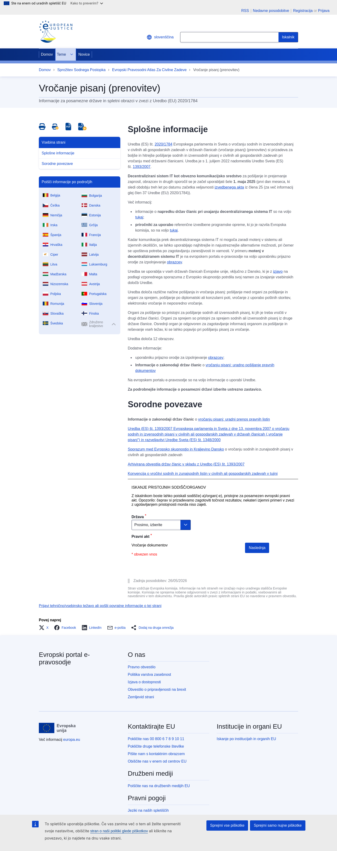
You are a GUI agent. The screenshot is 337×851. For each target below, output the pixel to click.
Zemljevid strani (141, 697)
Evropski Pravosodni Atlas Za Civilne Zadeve (149, 70)
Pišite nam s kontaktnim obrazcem (156, 754)
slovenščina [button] (160, 37)
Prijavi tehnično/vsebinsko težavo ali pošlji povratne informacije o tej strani (100, 606)
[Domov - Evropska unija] (57, 728)
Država (138, 517)
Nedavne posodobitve (271, 11)
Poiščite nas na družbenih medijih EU (159, 786)
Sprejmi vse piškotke (227, 825)
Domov (47, 54)
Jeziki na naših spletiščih (148, 810)
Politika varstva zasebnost (149, 674)
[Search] (288, 37)
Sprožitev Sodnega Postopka (81, 70)
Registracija (303, 11)
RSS (245, 11)
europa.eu (71, 740)
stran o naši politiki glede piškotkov (119, 831)
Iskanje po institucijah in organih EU (246, 739)
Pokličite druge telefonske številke (156, 746)
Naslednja (257, 548)
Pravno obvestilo (141, 667)
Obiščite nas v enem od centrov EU (157, 761)
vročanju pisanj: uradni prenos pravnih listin (234, 419)
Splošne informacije (58, 153)
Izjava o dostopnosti (144, 682)
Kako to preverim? (86, 3)
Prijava (324, 11)
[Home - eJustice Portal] (56, 31)
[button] (45, 627)
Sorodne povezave (57, 164)
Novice (84, 54)
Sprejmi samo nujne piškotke (278, 825)
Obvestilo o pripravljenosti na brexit (157, 689)
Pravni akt (140, 536)
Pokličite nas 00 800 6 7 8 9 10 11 (156, 739)
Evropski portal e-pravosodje (64, 658)
